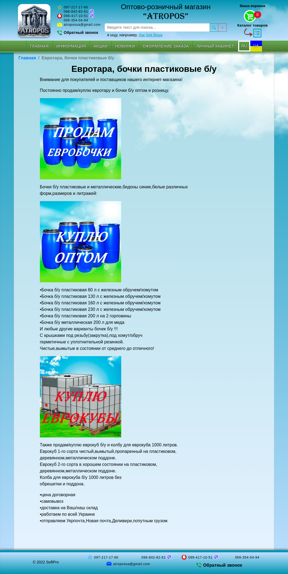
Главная (39, 46)
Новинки (125, 46)
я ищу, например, (134, 35)
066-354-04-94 (76, 20)
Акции (100, 46)
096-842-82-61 (76, 12)
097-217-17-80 (76, 7)
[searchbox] (157, 27)
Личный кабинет (215, 46)
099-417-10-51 (76, 16)
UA (256, 46)
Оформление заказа (166, 46)
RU (244, 46)
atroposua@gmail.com (82, 25)
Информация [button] (71, 46)
